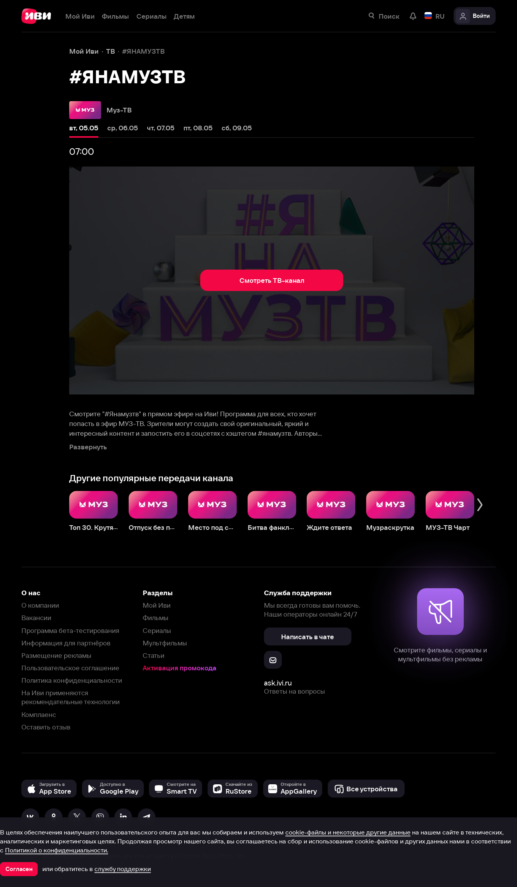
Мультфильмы (165, 643)
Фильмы (155, 617)
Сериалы (157, 630)
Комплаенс (38, 714)
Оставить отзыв (45, 727)
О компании (40, 605)
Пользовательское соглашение (70, 667)
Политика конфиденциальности (71, 680)
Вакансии (36, 617)
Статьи (153, 655)
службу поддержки (122, 868)
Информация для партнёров (65, 643)
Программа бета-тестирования (70, 630)
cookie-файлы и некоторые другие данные (347, 832)
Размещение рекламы (56, 655)
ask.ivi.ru (278, 683)
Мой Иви (157, 605)
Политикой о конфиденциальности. (56, 850)
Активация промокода (180, 667)
